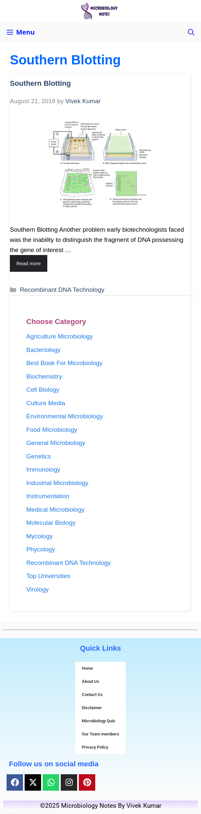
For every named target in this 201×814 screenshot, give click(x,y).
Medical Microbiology (55, 509)
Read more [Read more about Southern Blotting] (28, 263)
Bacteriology (43, 349)
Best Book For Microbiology (64, 363)
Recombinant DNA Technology (62, 289)
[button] (191, 32)
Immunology (43, 469)
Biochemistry (44, 376)
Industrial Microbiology (57, 482)
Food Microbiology (51, 429)
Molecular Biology (51, 522)
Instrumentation (47, 496)
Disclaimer (92, 707)
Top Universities (48, 575)
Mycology (39, 536)
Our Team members (100, 734)
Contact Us (92, 694)
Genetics (38, 456)
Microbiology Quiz (98, 720)
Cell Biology (42, 389)
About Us (90, 681)
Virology (37, 589)
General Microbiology (55, 442)
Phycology (40, 549)
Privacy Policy (95, 747)
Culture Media (45, 403)
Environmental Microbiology (64, 416)
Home (87, 668)
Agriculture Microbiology (59, 336)
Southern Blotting (40, 83)
